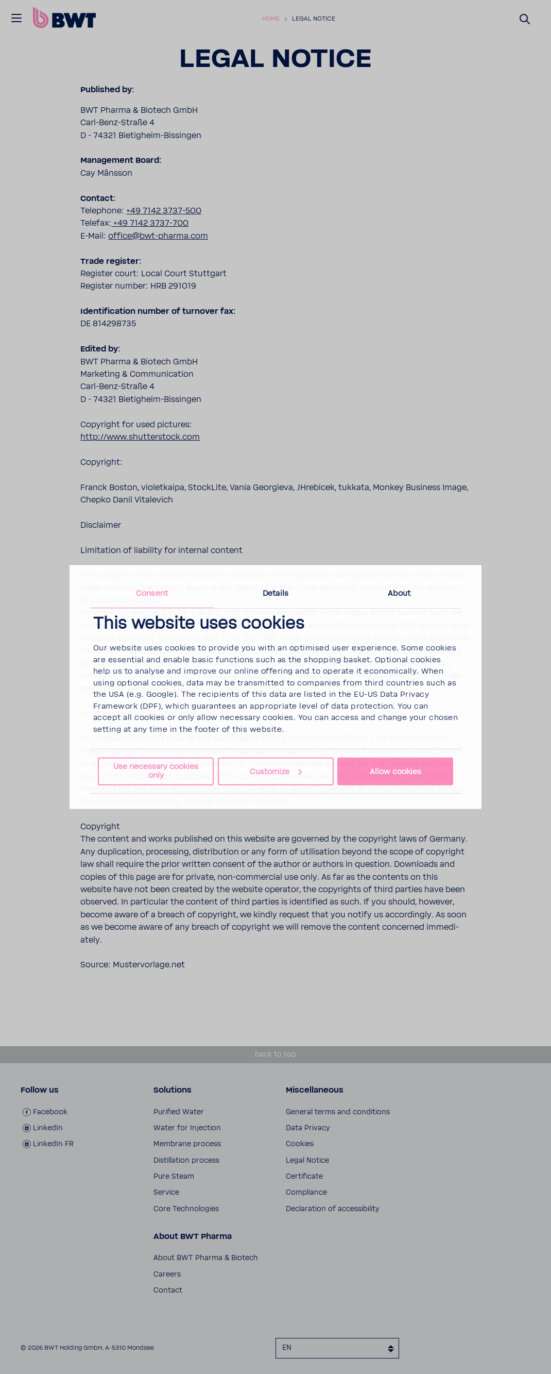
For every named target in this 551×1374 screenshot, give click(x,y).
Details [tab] (275, 593)
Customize (276, 771)
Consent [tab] (152, 593)
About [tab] (399, 593)
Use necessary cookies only (155, 771)
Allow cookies (395, 771)
